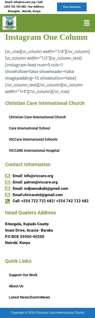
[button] (87, 23)
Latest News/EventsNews (29, 297)
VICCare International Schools (33, 139)
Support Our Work (23, 275)
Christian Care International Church (37, 117)
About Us (16, 286)
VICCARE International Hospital (34, 150)
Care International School (29, 128)
